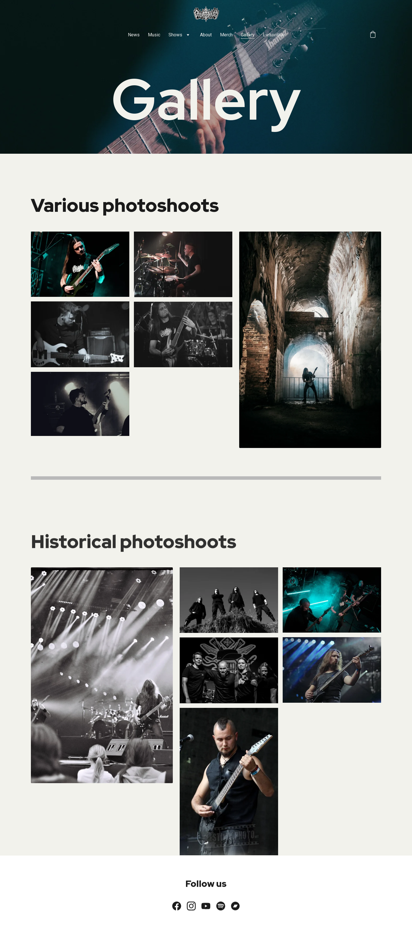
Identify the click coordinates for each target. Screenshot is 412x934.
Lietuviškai (273, 34)
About (206, 34)
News (134, 34)
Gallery (248, 34)
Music (154, 34)
